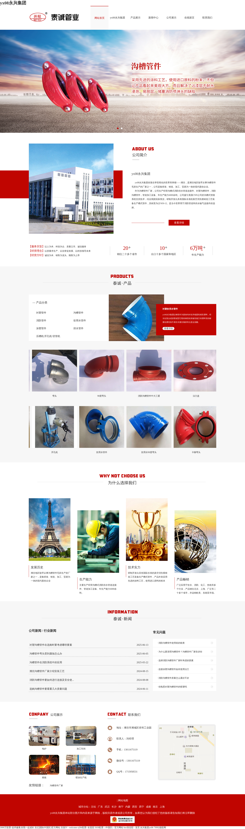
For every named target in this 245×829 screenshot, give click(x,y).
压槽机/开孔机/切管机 (48, 336)
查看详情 (179, 222)
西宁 (141, 806)
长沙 (114, 806)
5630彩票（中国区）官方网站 (109, 827)
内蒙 (127, 806)
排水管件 (78, 328)
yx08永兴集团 (13, 2)
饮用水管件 (79, 320)
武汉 (107, 806)
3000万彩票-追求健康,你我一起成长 (17, 827)
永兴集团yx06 (146, 827)
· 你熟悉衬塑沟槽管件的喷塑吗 (172, 687)
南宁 (120, 806)
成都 (148, 806)
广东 (100, 806)
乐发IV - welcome (69, 827)
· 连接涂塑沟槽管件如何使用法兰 (173, 669)
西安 (134, 806)
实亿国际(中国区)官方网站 (47, 827)
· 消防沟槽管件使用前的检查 (171, 643)
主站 (93, 806)
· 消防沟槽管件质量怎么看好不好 (173, 678)
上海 (162, 806)
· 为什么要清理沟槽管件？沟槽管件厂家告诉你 (179, 652)
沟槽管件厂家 (56, 785)
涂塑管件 (41, 328)
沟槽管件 (78, 312)
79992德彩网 (160, 827)
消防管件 (41, 320)
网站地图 (123, 800)
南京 (155, 806)
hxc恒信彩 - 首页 (132, 827)
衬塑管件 (41, 312)
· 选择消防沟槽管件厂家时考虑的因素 (175, 660)
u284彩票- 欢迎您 (86, 827)
